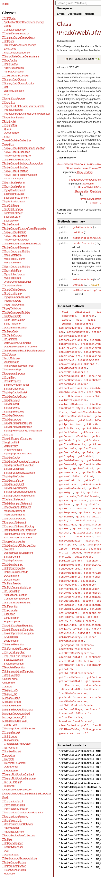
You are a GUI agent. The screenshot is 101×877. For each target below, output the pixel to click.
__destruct (87, 314)
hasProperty (67, 531)
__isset (64, 317)
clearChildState (70, 638)
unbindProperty (69, 619)
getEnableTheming (71, 451)
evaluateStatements (73, 398)
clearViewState (88, 355)
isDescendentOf (69, 669)
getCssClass (87, 439)
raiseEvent (93, 546)
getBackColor (68, 424)
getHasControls (69, 470)
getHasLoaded (68, 474)
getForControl (83, 459)
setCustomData (69, 585)
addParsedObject (70, 325)
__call (63, 310)
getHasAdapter (69, 462)
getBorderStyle (69, 432)
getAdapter (66, 413)
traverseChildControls (75, 691)
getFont (64, 459)
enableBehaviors (70, 390)
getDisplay (66, 447)
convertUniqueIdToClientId (78, 359)
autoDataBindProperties (76, 634)
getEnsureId (67, 455)
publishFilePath (70, 546)
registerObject (69, 550)
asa (61, 329)
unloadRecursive (70, 695)
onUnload (65, 543)
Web (82, 32)
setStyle (65, 604)
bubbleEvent (67, 344)
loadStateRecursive (73, 672)
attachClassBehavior (73, 333)
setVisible (66, 615)
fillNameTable (69, 707)
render (88, 554)
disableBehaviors (71, 386)
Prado (66, 32)
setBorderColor (69, 577)
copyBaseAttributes (73, 363)
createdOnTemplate (72, 371)
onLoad (76, 539)
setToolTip (80, 611)
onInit (63, 539)
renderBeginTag (69, 558)
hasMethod (92, 527)
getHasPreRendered (72, 478)
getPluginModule (87, 493)
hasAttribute (84, 523)
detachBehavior (69, 375)
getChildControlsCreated (76, 653)
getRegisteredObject (73, 497)
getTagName (93, 661)
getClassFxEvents (71, 657)
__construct (67, 314)
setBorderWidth (69, 581)
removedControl (69, 554)
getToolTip (80, 516)
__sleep (89, 317)
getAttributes (69, 420)
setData (87, 585)
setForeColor (91, 596)
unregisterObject (71, 623)
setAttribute (68, 573)
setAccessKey (68, 569)
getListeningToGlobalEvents (79, 485)
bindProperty (68, 340)
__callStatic (81, 310)
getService (87, 501)
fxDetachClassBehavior (75, 409)
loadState (78, 535)
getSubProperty (85, 508)
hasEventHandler (70, 527)
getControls (67, 439)
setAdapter (88, 569)
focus (63, 405)
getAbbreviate (83, 227)
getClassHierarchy (72, 436)
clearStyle (66, 355)
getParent (66, 493)
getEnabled (85, 447)
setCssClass (92, 581)
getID (80, 482)
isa (81, 531)
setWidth (84, 615)
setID (80, 600)
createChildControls (73, 367)
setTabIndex (67, 607)
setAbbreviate (83, 278)
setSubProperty (85, 604)
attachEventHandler (73, 336)
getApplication (69, 417)
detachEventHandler (73, 382)
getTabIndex (67, 512)
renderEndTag (68, 566)
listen (63, 535)
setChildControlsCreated (76, 684)
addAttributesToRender (75, 630)
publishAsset (84, 543)
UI (93, 32)
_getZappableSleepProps (76, 627)
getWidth (65, 523)
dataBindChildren (71, 646)
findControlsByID (71, 401)
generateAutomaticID (73, 711)
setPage (92, 600)
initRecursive (69, 665)
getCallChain (68, 650)
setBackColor (90, 573)
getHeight (66, 482)
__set (77, 317)
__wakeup (65, 321)
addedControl (84, 321)
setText (64, 611)
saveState (88, 566)
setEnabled (66, 588)
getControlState (70, 661)
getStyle (65, 508)
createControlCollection (76, 642)
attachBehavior (77, 329)
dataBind (94, 371)
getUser (64, 520)
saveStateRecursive (73, 680)
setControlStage (70, 688)
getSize (78, 232)
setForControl (69, 596)
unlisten (90, 619)
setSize (78, 283)
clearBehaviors (69, 352)
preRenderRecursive (73, 676)
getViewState (82, 520)
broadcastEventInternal (76, 699)
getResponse (67, 501)
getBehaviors (90, 424)
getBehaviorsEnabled (73, 428)
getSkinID (66, 504)
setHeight (66, 600)
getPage (95, 489)
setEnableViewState (73, 592)
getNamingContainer (73, 489)
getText (64, 516)
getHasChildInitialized (76, 466)
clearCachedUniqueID (73, 703)
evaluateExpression (73, 394)
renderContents (83, 242)
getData (87, 443)
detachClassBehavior (73, 378)
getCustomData (69, 443)
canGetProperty (69, 348)
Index (5, 3)
